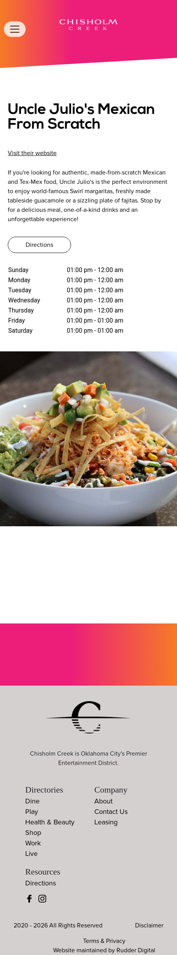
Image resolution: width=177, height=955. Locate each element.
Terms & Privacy (104, 941)
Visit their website (32, 153)
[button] (163, 443)
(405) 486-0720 (37, 142)
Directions (39, 245)
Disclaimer (149, 925)
